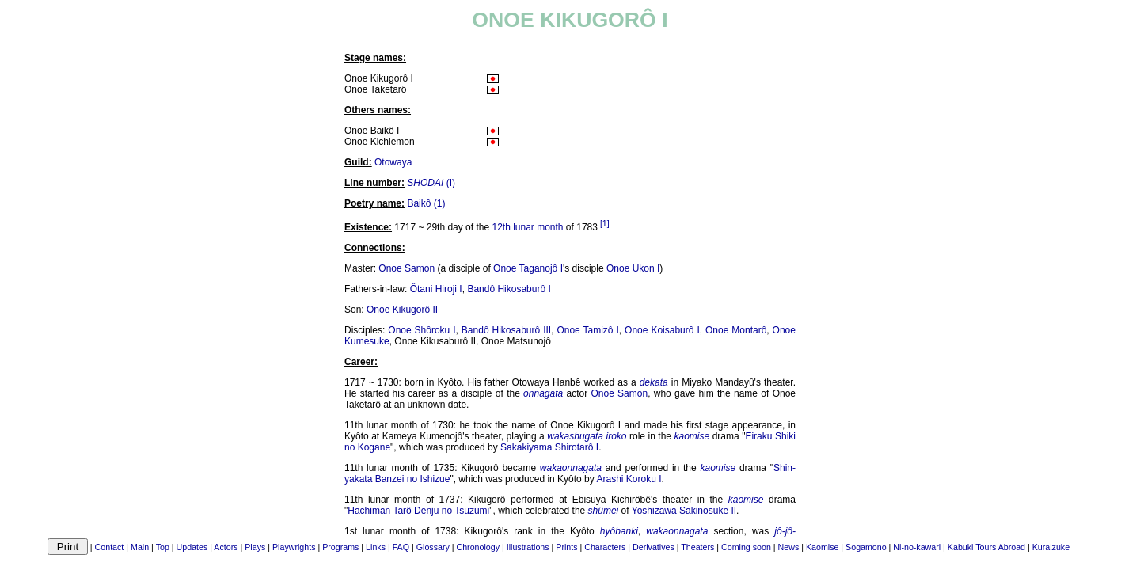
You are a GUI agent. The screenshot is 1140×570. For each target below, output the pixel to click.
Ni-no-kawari (916, 547)
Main (140, 547)
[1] (605, 223)
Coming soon (746, 547)
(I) (431, 182)
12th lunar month (527, 227)
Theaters (697, 547)
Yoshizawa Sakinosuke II (684, 510)
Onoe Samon (406, 268)
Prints (566, 547)
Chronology (478, 547)
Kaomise (822, 547)
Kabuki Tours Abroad (986, 547)
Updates (192, 547)
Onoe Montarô (735, 330)
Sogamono (866, 547)
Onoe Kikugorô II (402, 309)
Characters (604, 547)
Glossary (433, 547)
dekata (654, 382)
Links (376, 547)
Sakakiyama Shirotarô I (549, 447)
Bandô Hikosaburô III (506, 330)
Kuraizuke (1051, 547)
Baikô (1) (426, 203)
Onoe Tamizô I (587, 330)
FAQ (401, 547)
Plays (255, 547)
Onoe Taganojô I (528, 268)
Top (162, 547)
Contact (109, 547)
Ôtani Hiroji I (436, 288)
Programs (340, 547)
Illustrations (528, 547)
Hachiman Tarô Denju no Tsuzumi (418, 510)
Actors (226, 547)
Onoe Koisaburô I (662, 330)
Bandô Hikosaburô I (508, 288)
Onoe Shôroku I (421, 330)
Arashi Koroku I (628, 478)
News (789, 547)
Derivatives (653, 547)
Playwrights (293, 547)
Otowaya (393, 162)
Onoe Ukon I (632, 268)
